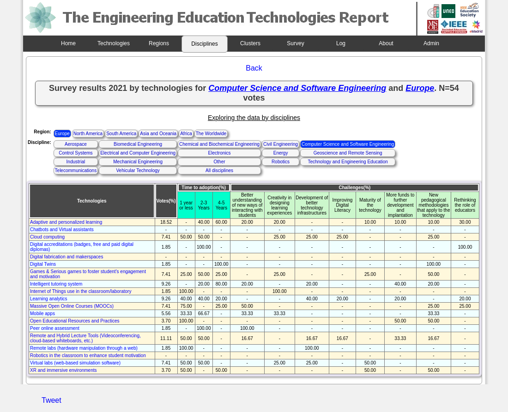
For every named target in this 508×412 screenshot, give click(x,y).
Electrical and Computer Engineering (137, 152)
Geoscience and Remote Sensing (348, 152)
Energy (280, 152)
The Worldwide (211, 133)
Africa (186, 133)
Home (68, 43)
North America (88, 133)
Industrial (76, 161)
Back (254, 68)
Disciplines (204, 44)
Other (219, 161)
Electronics (219, 152)
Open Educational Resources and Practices (74, 320)
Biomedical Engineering (138, 144)
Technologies (113, 43)
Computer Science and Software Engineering (348, 144)
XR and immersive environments (63, 370)
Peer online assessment (54, 328)
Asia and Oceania (158, 133)
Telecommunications (76, 170)
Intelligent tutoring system (56, 284)
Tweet (51, 400)
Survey (295, 43)
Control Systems (75, 152)
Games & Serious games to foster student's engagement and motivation (88, 274)
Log (340, 43)
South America (121, 133)
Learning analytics (48, 298)
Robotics (281, 161)
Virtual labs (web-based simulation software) (75, 362)
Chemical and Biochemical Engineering (219, 144)
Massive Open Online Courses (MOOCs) (72, 306)
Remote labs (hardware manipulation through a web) (84, 348)
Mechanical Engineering (138, 161)
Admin (431, 43)
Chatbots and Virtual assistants (62, 229)
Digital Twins (43, 264)
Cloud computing (47, 236)
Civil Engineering (280, 144)
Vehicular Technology (137, 170)
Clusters (250, 43)
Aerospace (76, 144)
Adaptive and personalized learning (66, 222)
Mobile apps (42, 313)
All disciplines (219, 170)
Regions (159, 43)
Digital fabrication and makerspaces (66, 256)
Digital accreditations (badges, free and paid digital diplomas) (81, 247)
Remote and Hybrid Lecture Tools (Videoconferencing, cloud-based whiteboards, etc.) (85, 338)
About (386, 43)
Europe (62, 133)
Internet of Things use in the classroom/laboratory (80, 291)
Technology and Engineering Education (347, 161)
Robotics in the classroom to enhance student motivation (88, 355)
